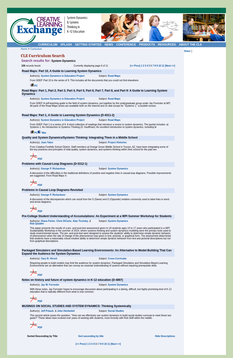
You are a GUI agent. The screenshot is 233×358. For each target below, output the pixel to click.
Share (187, 51)
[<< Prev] (135, 65)
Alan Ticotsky (80, 221)
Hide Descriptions (165, 336)
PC (36, 85)
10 (159, 65)
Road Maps (114, 76)
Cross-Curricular (117, 258)
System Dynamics (118, 168)
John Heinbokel (66, 311)
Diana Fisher (48, 221)
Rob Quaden (37, 223)
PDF (40, 159)
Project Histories (117, 142)
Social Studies (116, 311)
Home (24, 49)
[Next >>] (170, 65)
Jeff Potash (47, 311)
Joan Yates (47, 142)
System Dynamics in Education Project (62, 76)
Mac (44, 132)
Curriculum (36, 49)
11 (163, 65)
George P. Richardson (53, 168)
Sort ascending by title (91, 336)
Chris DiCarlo (63, 221)
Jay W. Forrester (50, 284)
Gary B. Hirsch (49, 258)
